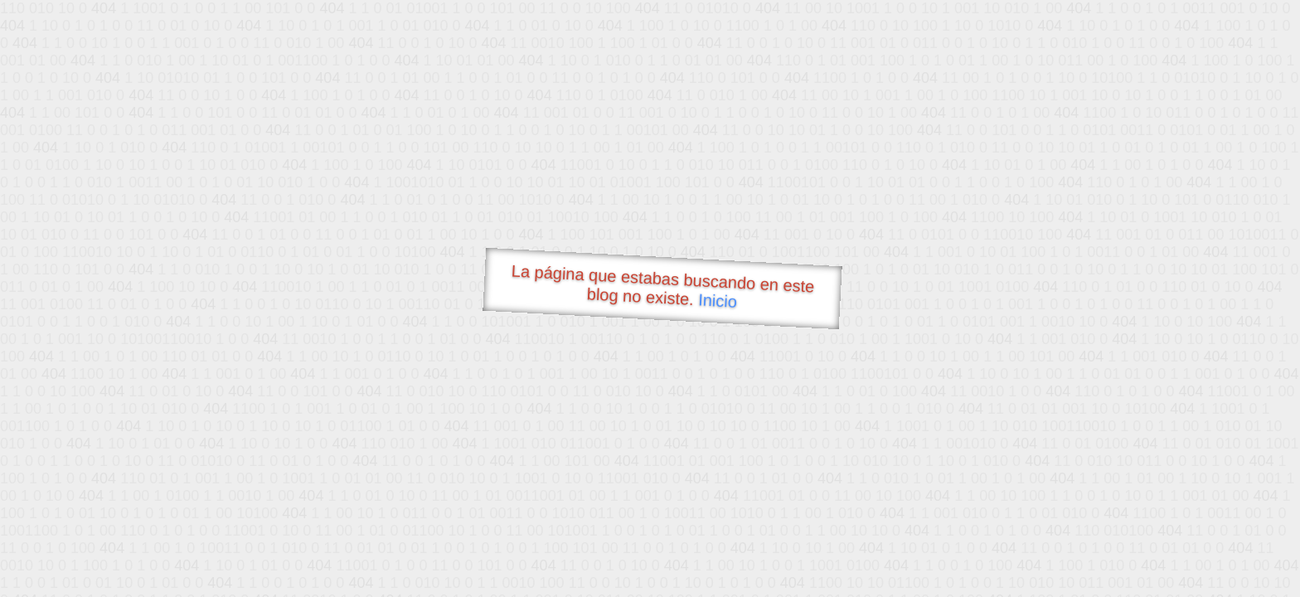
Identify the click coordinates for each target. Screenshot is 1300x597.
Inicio (718, 300)
